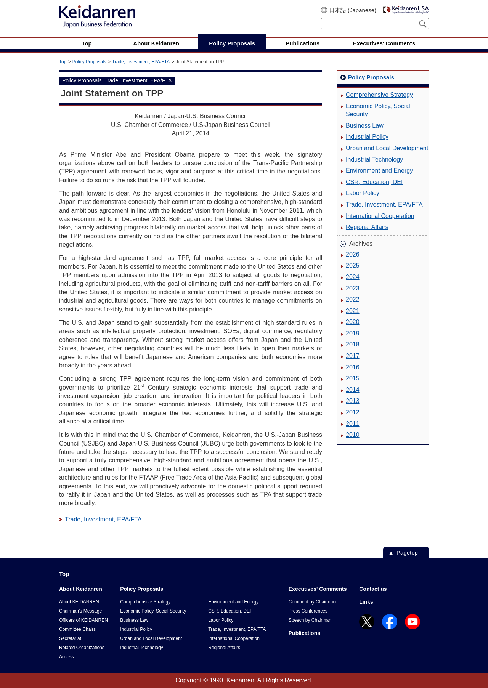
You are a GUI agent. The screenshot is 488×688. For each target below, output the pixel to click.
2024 (353, 277)
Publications (304, 633)
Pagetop (407, 552)
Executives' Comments (318, 589)
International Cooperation (380, 216)
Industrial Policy (367, 136)
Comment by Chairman (312, 602)
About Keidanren (80, 589)
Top (62, 61)
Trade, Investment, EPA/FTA (141, 61)
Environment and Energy (379, 170)
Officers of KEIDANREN (83, 620)
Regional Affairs (367, 227)
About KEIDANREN (79, 602)
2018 (353, 344)
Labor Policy (362, 193)
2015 (353, 378)
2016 (353, 367)
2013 (353, 401)
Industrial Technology (374, 159)
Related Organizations (81, 647)
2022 (353, 299)
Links (366, 602)
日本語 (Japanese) (352, 10)
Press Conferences (308, 611)
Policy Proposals (89, 61)
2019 (353, 333)
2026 (353, 254)
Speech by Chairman (310, 620)
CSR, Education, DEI (374, 182)
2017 (353, 356)
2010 (353, 434)
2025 (353, 265)
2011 (353, 423)
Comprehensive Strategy (379, 94)
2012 (353, 412)
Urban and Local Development (387, 148)
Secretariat (70, 638)
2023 (353, 288)
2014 (353, 389)
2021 (353, 311)
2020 (353, 322)
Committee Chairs (77, 629)
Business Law (365, 125)
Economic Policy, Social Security (378, 110)
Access (66, 656)
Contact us (373, 589)
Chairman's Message (80, 611)
